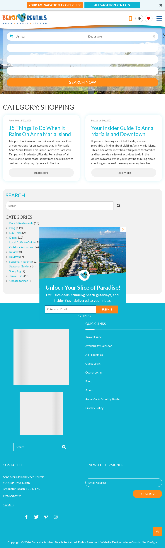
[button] (82, 297)
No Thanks (84, 315)
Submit (106, 309)
